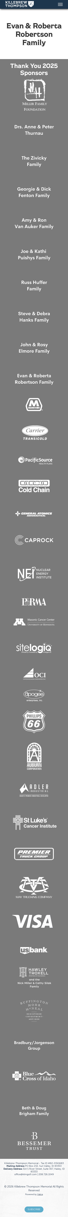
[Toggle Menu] (60, 4)
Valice (40, 1194)
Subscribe (34, 1209)
